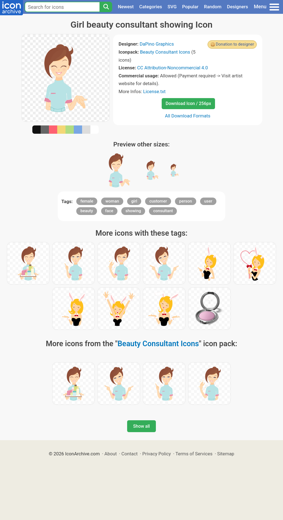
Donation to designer (235, 44)
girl (134, 201)
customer (158, 201)
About (110, 453)
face (109, 210)
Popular (190, 6)
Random (212, 6)
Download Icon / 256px (188, 103)
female (86, 201)
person (185, 201)
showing (133, 210)
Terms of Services (194, 453)
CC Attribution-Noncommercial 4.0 (172, 67)
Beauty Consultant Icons (165, 52)
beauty (86, 210)
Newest (125, 6)
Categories (150, 6)
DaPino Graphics (157, 44)
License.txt (154, 91)
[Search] (105, 7)
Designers (237, 6)
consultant (163, 210)
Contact (129, 453)
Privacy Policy (156, 453)
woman (112, 201)
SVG (172, 6)
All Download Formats (188, 116)
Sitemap (225, 453)
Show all (141, 426)
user (208, 201)
